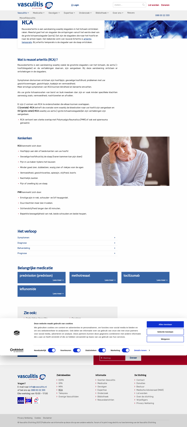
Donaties (140, 383)
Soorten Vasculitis (106, 380)
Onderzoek (84, 13)
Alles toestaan (165, 396)
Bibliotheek (101, 13)
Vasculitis (22, 13)
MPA (61, 387)
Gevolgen (53, 13)
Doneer (133, 358)
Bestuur (140, 387)
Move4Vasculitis (27, 18)
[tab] (68, 237)
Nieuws (131, 13)
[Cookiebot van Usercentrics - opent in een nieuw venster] (16, 422)
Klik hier (103, 351)
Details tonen (140, 422)
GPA (61, 383)
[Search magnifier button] (143, 4)
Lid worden (153, 5)
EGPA (61, 380)
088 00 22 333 (162, 15)
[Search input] (127, 4)
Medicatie (37, 13)
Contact (140, 380)
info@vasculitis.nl (38, 387)
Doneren (165, 5)
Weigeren (165, 411)
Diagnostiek (31, 323)
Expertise (68, 13)
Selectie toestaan (165, 403)
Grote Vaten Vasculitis (36, 318)
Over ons (117, 13)
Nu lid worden (27, 354)
